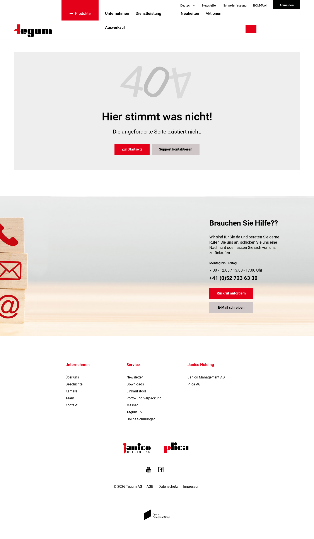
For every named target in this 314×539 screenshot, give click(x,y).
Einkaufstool (136, 391)
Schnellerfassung (235, 5)
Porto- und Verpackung (144, 398)
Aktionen (213, 13)
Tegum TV (134, 412)
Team (69, 398)
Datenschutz (168, 486)
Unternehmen (117, 13)
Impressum (191, 486)
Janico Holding (201, 364)
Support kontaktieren (175, 149)
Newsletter (209, 5)
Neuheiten (190, 13)
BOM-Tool (259, 5)
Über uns (72, 377)
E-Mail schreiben (231, 307)
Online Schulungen (140, 419)
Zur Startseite (132, 149)
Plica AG (194, 384)
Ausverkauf (115, 27)
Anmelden (287, 5)
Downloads (135, 384)
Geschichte (73, 384)
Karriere (71, 391)
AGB (150, 486)
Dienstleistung (148, 13)
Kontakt (71, 405)
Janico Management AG (206, 377)
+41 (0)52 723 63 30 (233, 278)
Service (133, 364)
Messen (132, 405)
